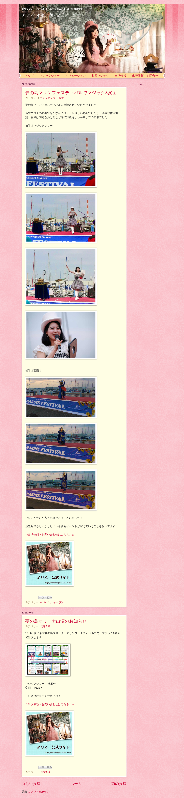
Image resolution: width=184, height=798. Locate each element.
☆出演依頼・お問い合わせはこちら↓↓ (48, 534)
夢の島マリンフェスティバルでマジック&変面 (71, 92)
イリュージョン (76, 75)
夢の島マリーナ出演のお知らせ (56, 621)
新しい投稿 (31, 783)
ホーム (76, 783)
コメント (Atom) (38, 791)
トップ (29, 75)
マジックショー (50, 75)
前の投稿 (118, 783)
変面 (61, 98)
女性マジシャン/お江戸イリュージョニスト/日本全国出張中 (52, 9)
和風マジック (100, 75)
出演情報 (120, 75)
